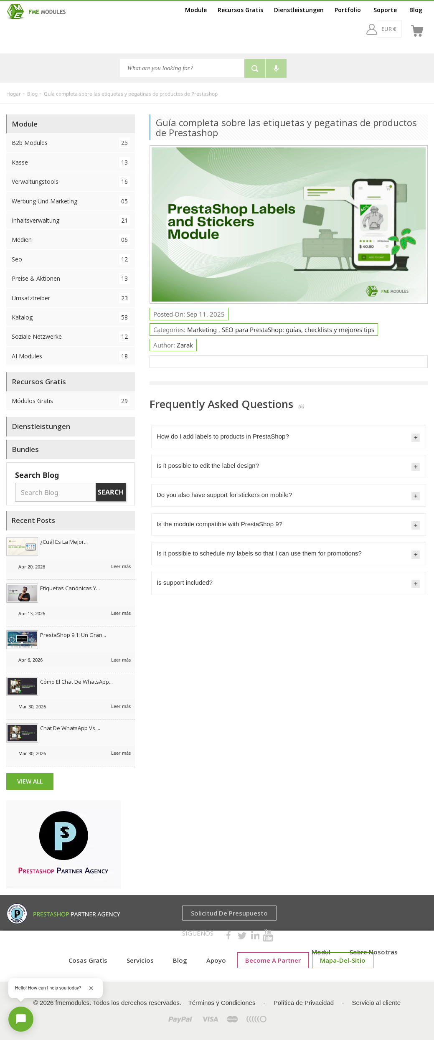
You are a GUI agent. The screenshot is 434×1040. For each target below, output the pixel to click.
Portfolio (348, 10)
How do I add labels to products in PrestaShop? (223, 436)
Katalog (71, 317)
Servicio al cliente (376, 1002)
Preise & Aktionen (71, 278)
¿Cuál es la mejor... (64, 541)
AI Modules (71, 356)
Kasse (71, 162)
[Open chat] (20, 1019)
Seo (71, 259)
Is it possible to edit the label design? (208, 465)
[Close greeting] (91, 988)
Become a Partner (273, 960)
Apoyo (216, 960)
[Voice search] (276, 68)
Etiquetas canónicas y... (70, 588)
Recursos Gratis (240, 10)
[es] (396, 29)
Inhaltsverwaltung (71, 220)
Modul (321, 952)
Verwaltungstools (71, 181)
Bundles (25, 449)
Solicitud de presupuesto (229, 913)
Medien (71, 239)
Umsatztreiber (71, 298)
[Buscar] (182, 68)
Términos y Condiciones (222, 1002)
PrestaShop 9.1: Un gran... (73, 635)
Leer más (121, 566)
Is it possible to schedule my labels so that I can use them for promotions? (259, 553)
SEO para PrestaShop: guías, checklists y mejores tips (298, 329)
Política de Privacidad (304, 1002)
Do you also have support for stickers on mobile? (224, 494)
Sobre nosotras (374, 952)
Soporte (385, 10)
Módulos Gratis (71, 401)
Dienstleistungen (299, 10)
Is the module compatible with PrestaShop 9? (219, 524)
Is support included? (185, 582)
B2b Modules (71, 142)
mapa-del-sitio (342, 960)
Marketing (202, 329)
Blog (415, 10)
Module (196, 10)
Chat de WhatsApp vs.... (70, 728)
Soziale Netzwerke (71, 336)
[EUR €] (366, 29)
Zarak (185, 345)
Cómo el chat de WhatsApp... (76, 681)
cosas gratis (88, 960)
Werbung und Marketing (71, 201)
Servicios (140, 960)
